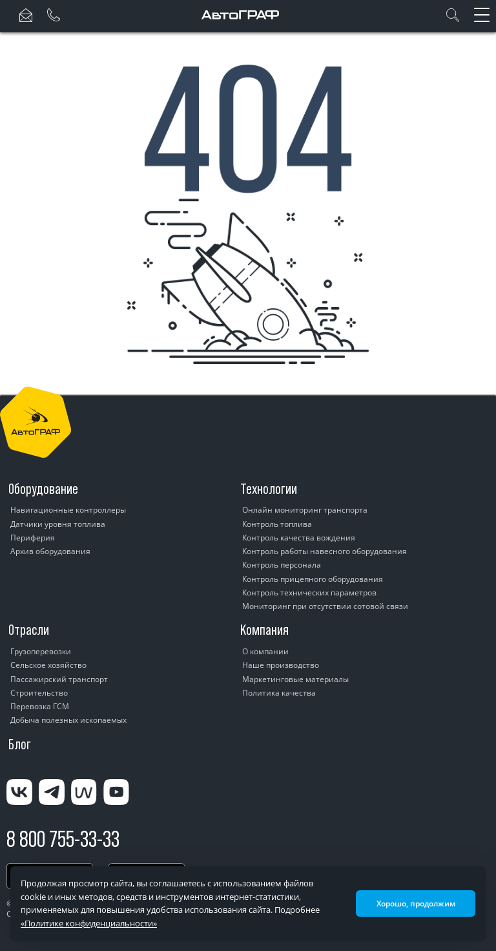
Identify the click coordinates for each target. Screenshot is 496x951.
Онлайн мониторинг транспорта (304, 509)
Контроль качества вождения (298, 537)
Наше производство (280, 664)
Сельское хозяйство (48, 664)
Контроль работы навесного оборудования (324, 551)
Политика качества (279, 692)
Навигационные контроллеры (68, 509)
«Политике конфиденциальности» (89, 923)
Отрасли (28, 629)
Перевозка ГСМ (39, 706)
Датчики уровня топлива (57, 523)
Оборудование (43, 488)
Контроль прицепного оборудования (312, 578)
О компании (265, 651)
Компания (264, 629)
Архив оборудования (50, 551)
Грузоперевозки (40, 651)
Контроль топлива (277, 523)
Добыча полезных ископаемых (68, 719)
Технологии (268, 488)
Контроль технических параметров (309, 592)
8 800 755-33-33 (62, 838)
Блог (19, 744)
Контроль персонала (281, 564)
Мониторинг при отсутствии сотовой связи (325, 606)
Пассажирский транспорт (59, 679)
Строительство (39, 692)
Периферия (32, 537)
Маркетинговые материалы (295, 679)
